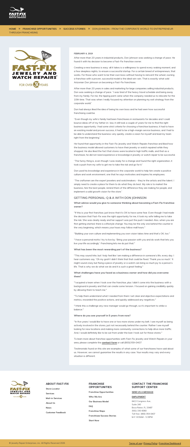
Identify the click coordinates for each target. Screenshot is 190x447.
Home (12, 28)
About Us (50, 403)
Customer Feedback (56, 412)
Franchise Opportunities (40, 28)
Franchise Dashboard (170, 443)
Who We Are (95, 396)
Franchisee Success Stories (102, 415)
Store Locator (53, 388)
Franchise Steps (97, 411)
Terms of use (135, 443)
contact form (109, 342)
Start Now (94, 420)
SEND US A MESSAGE (142, 392)
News (48, 407)
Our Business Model (99, 401)
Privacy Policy (150, 443)
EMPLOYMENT (139, 396)
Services (50, 393)
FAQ (91, 406)
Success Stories (74, 28)
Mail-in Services (54, 398)
